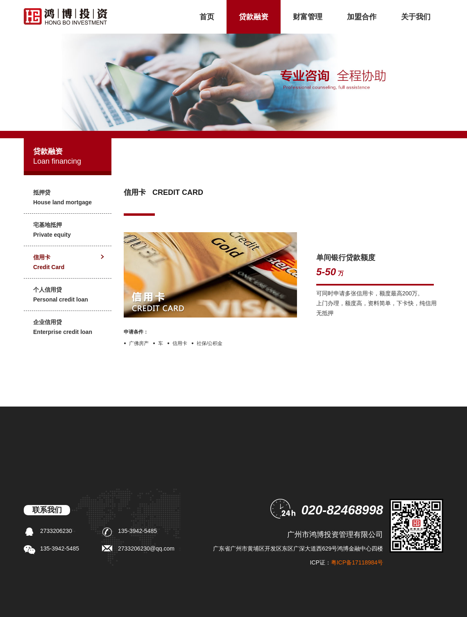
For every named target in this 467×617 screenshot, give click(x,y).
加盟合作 (361, 17)
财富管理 (307, 17)
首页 (206, 17)
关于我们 (416, 17)
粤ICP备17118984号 (357, 562)
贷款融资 (253, 17)
